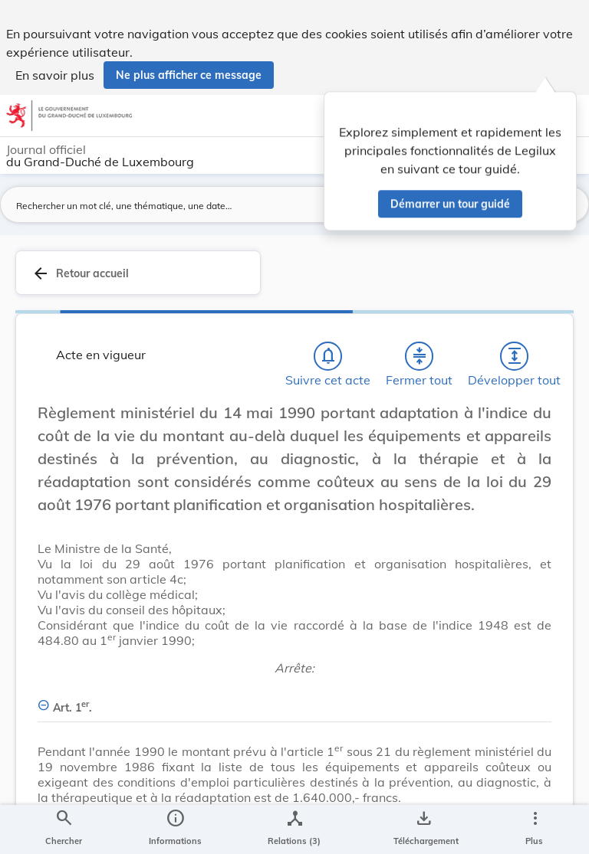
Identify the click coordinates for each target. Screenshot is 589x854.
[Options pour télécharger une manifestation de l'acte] (423, 829)
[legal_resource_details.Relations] (294, 829)
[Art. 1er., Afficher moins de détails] (294, 699)
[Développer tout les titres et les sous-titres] (514, 356)
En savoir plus (54, 75)
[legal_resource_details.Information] (175, 829)
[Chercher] (63, 829)
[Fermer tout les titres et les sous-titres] (419, 356)
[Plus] (534, 829)
